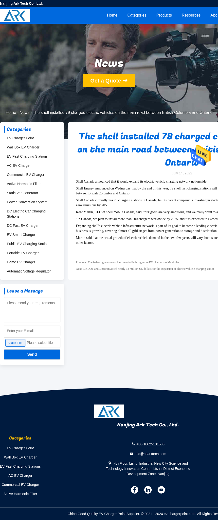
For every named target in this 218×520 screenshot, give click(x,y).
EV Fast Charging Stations (27, 156)
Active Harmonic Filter (24, 184)
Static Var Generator (22, 193)
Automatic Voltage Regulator (29, 271)
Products (164, 15)
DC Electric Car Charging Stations (26, 213)
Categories (136, 15)
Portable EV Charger (23, 253)
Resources (191, 15)
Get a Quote (105, 81)
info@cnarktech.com (150, 454)
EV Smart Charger (21, 235)
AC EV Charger (19, 165)
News (24, 112)
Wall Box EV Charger (23, 147)
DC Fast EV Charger (22, 226)
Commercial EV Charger (25, 175)
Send (32, 354)
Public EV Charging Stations (28, 244)
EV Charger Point (20, 138)
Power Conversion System (27, 202)
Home (112, 15)
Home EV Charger (21, 262)
